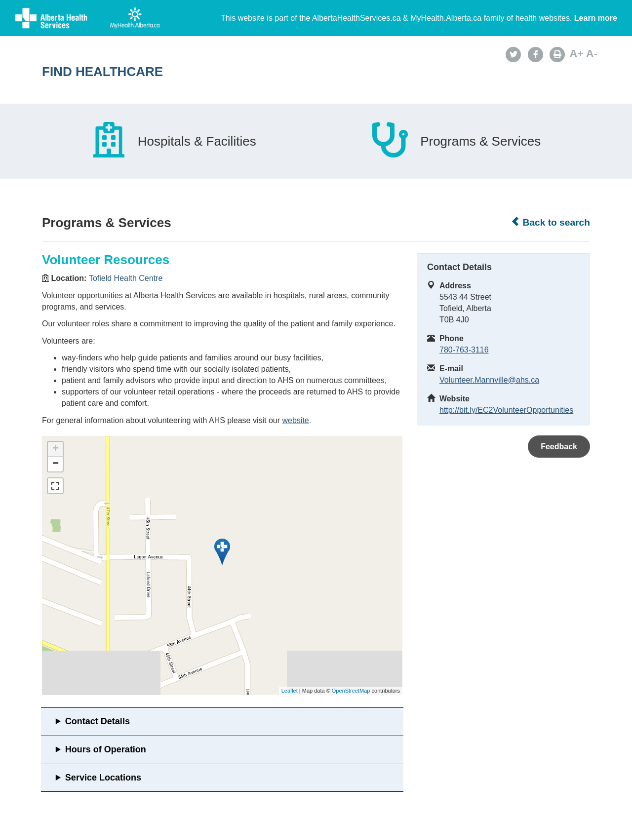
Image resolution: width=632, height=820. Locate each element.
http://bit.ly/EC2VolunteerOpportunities (506, 410)
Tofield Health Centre (125, 278)
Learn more (595, 18)
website (295, 420)
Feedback (559, 446)
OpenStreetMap (351, 691)
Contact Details (97, 721)
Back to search (550, 222)
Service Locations (103, 777)
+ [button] (55, 449)
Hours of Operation (105, 749)
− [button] (55, 464)
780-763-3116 (464, 350)
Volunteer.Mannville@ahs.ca (489, 380)
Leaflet (289, 691)
